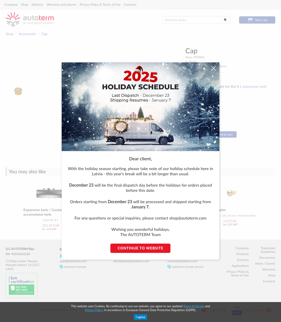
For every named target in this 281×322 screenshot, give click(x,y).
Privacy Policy (94, 310)
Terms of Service (193, 306)
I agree (140, 317)
